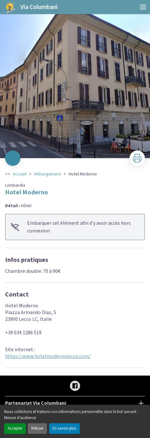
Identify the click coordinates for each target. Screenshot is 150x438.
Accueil (19, 174)
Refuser (37, 428)
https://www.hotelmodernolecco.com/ (48, 356)
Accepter (15, 428)
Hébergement (47, 174)
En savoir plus (64, 428)
